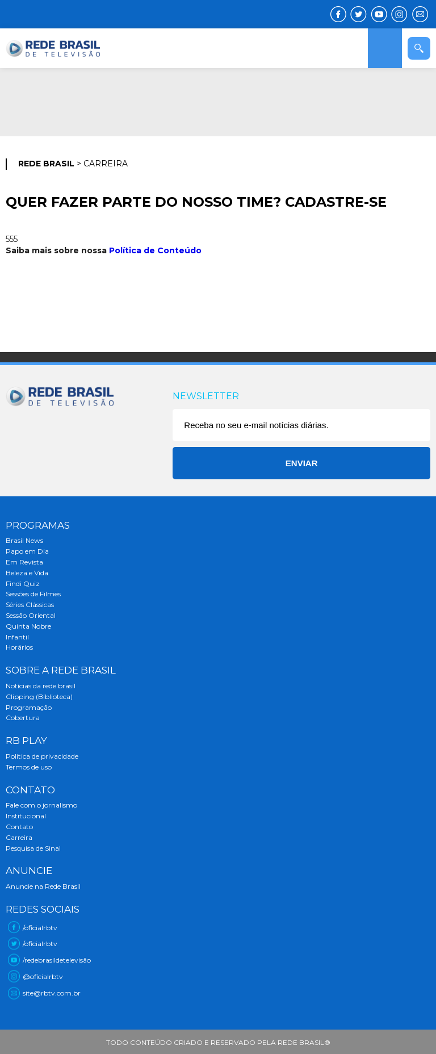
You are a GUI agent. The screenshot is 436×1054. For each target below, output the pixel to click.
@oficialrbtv (43, 976)
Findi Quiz (23, 583)
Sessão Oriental (31, 615)
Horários (19, 647)
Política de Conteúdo (155, 250)
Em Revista (24, 562)
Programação (29, 707)
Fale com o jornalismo (41, 805)
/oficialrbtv (40, 927)
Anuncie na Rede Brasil (43, 886)
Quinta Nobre (28, 626)
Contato (19, 826)
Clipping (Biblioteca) (39, 696)
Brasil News (24, 540)
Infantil (17, 637)
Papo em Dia (27, 551)
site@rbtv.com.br (52, 993)
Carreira (19, 837)
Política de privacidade (42, 756)
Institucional (26, 816)
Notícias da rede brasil (41, 685)
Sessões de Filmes (33, 593)
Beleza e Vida (27, 572)
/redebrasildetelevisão (57, 960)
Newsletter (206, 396)
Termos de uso (29, 767)
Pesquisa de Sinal (33, 848)
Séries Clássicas (30, 604)
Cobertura (23, 717)
